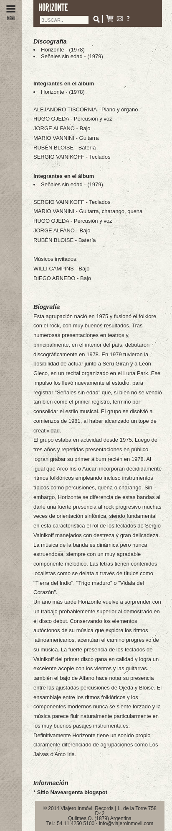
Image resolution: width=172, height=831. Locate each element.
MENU (11, 15)
